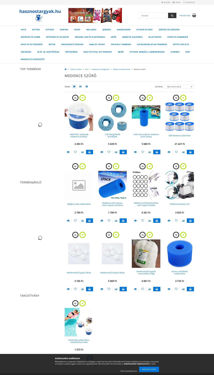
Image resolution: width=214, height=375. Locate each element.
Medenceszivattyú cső (179, 204)
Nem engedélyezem (129, 371)
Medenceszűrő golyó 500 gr (112, 272)
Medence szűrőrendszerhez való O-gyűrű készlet (146, 204)
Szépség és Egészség (169, 29)
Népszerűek (71, 52)
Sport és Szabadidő (177, 37)
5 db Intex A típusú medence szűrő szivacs (146, 135)
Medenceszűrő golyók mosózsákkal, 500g (146, 272)
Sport (77, 29)
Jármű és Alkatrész (132, 37)
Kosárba (89, 152)
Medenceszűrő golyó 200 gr (79, 272)
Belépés (162, 2)
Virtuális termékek (121, 44)
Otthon (50, 29)
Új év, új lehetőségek (48, 52)
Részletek (68, 152)
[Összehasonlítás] (82, 152)
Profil (175, 2)
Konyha (64, 29)
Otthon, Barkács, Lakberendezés (147, 52)
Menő (121, 52)
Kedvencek (189, 2)
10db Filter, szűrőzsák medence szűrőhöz (78, 135)
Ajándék (106, 29)
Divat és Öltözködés (32, 44)
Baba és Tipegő (97, 44)
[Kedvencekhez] (75, 152)
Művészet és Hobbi (30, 37)
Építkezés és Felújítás (57, 37)
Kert (187, 52)
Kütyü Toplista (181, 44)
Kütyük (36, 29)
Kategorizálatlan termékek (152, 44)
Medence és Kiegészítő (33, 59)
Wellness (91, 29)
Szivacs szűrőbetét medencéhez (179, 272)
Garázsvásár (123, 29)
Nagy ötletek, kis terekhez (98, 52)
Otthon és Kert (144, 29)
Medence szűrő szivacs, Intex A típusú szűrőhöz (112, 204)
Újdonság (26, 52)
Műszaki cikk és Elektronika (90, 37)
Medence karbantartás (121, 69)
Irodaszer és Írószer (72, 44)
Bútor (52, 44)
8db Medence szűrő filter (180, 135)
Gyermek (175, 52)
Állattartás (155, 37)
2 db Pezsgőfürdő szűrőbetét (112, 135)
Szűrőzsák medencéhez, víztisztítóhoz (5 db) (78, 341)
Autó (23, 29)
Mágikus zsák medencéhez (79, 204)
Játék (113, 37)
